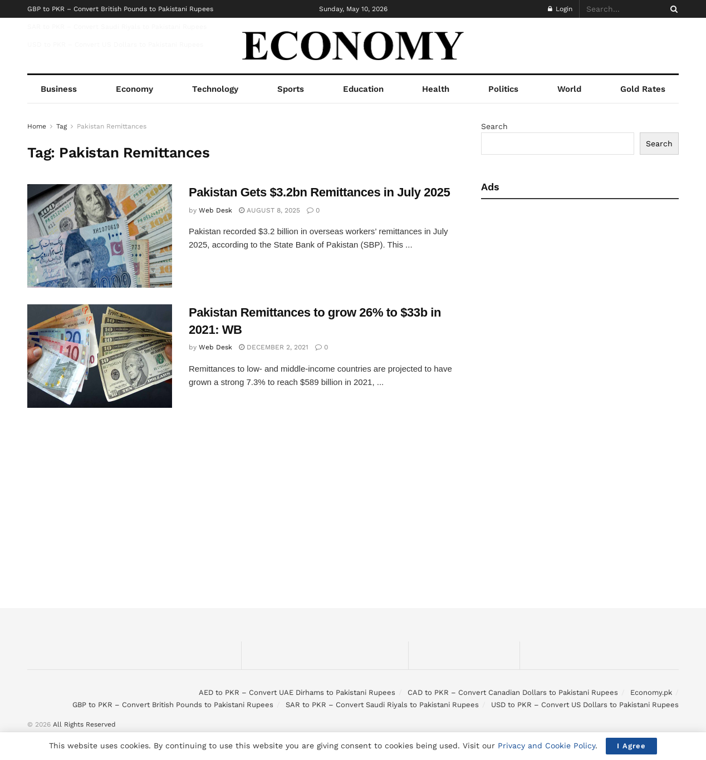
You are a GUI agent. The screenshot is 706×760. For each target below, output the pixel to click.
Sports (290, 89)
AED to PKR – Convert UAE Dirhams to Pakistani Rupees (297, 692)
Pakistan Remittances (111, 126)
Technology (215, 89)
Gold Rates (642, 89)
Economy (134, 89)
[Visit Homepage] (353, 46)
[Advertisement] (577, 294)
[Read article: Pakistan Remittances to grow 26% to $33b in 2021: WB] (99, 356)
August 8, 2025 (269, 210)
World (569, 89)
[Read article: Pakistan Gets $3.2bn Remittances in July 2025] (99, 236)
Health (435, 89)
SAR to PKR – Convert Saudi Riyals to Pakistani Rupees (117, 27)
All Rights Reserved (84, 724)
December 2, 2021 (273, 347)
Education (363, 89)
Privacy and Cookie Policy (546, 745)
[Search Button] (672, 9)
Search (494, 126)
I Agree (631, 746)
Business (59, 89)
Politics (503, 89)
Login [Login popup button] (560, 9)
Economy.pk (651, 692)
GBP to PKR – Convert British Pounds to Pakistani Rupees (120, 9)
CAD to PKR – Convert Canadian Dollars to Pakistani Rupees (513, 692)
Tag (61, 126)
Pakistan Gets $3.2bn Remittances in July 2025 (319, 192)
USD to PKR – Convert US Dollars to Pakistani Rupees (115, 44)
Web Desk (215, 210)
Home (36, 126)
